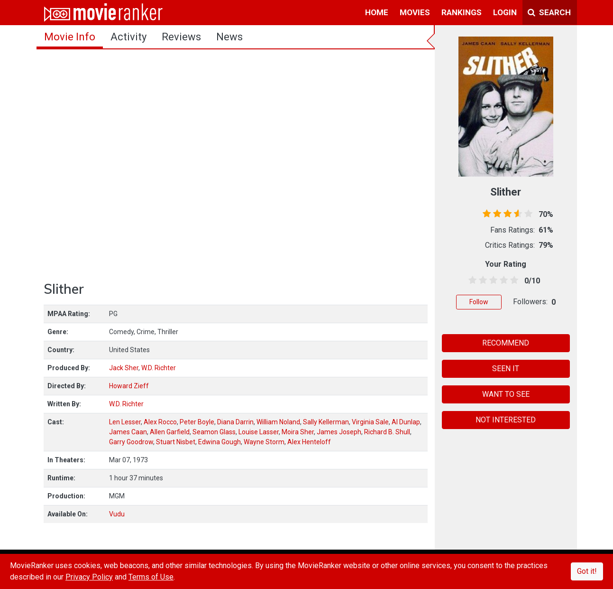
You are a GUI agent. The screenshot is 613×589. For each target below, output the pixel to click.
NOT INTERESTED (506, 419)
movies (415, 12)
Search (549, 12)
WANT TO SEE (506, 394)
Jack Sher (123, 368)
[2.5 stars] (491, 280)
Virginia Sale (370, 422)
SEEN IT (505, 368)
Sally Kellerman (326, 422)
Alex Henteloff (309, 442)
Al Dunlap (406, 422)
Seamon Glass (214, 432)
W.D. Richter (158, 368)
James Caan (128, 432)
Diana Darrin (235, 422)
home (376, 12)
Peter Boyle (197, 422)
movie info (69, 37)
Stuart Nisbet (175, 442)
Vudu (117, 514)
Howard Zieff (129, 386)
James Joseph (339, 432)
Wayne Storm (264, 442)
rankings (461, 12)
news (229, 37)
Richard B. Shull (387, 432)
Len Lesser (125, 422)
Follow (478, 302)
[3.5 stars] (502, 280)
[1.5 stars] (481, 280)
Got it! (587, 571)
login (505, 12)
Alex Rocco (160, 422)
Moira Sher (298, 432)
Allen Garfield (170, 432)
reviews (181, 37)
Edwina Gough (219, 442)
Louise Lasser (258, 432)
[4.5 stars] (512, 280)
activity (128, 37)
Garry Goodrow (131, 442)
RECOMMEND (505, 342)
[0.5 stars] (471, 280)
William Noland (278, 422)
